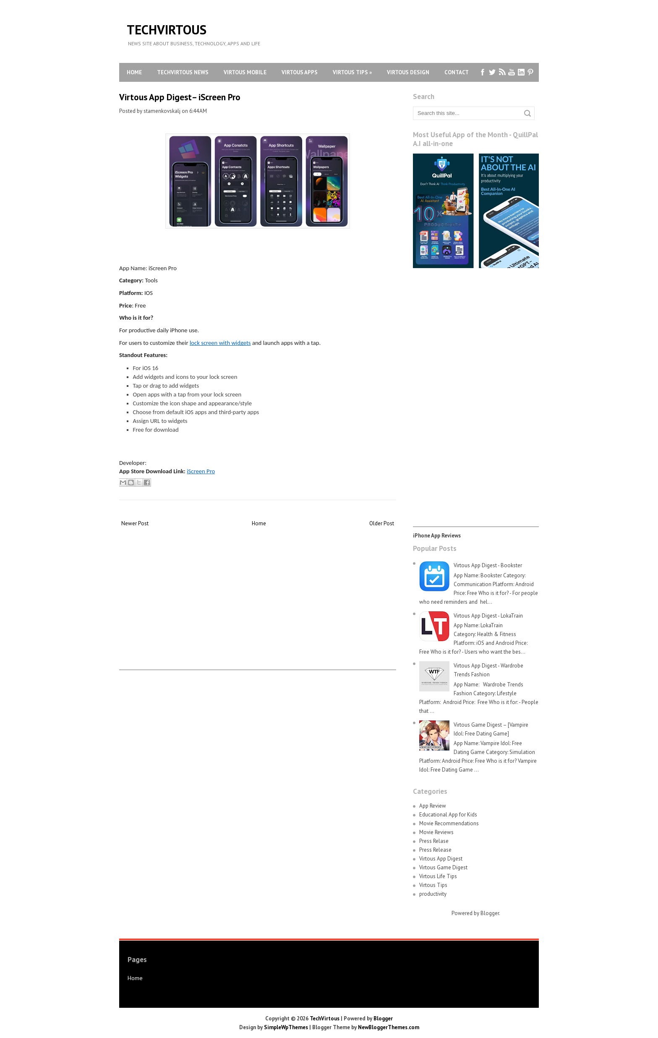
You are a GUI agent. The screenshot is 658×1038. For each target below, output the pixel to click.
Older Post (381, 523)
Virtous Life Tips (438, 876)
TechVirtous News (183, 72)
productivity (432, 893)
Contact (456, 72)
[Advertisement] (257, 611)
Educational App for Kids (448, 814)
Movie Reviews (436, 832)
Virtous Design (408, 72)
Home (134, 72)
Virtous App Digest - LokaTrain (488, 615)
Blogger (489, 913)
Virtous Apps (300, 72)
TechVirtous (166, 29)
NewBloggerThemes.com (388, 1027)
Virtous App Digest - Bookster (488, 565)
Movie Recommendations (449, 823)
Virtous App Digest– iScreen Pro (179, 97)
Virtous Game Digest (443, 867)
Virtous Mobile (245, 72)
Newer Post (135, 523)
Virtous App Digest (440, 858)
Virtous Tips (352, 72)
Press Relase (434, 841)
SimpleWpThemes (286, 1027)
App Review (432, 805)
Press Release (435, 849)
